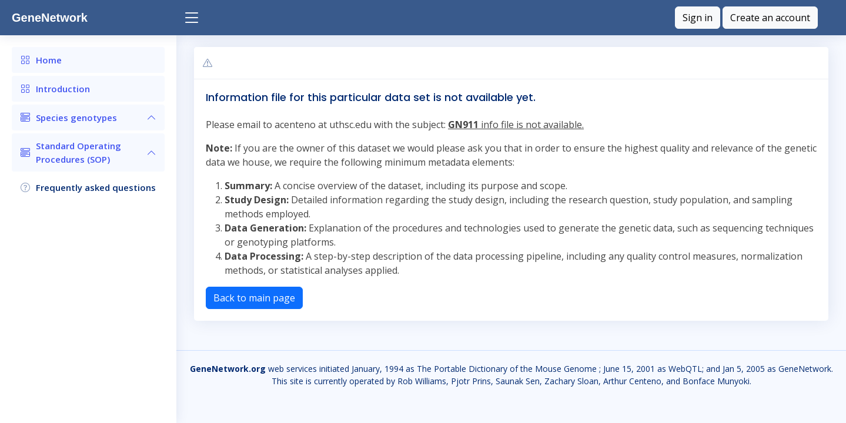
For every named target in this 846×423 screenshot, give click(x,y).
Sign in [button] (698, 17)
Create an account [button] (770, 17)
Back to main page (254, 297)
